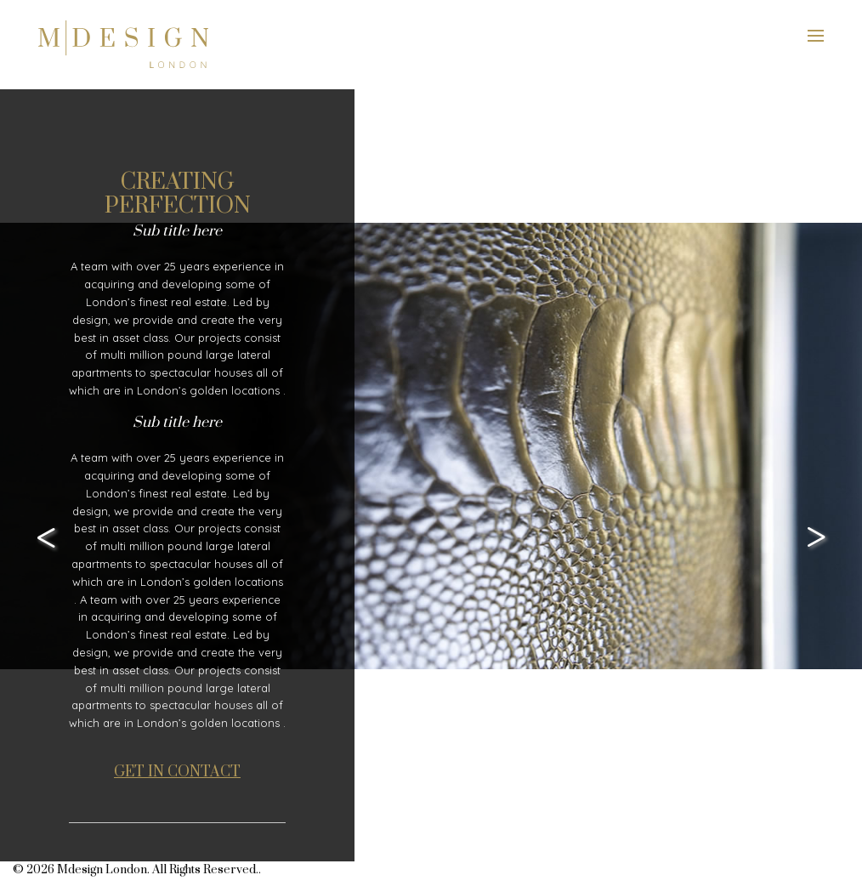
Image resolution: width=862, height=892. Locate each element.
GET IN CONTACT (177, 772)
